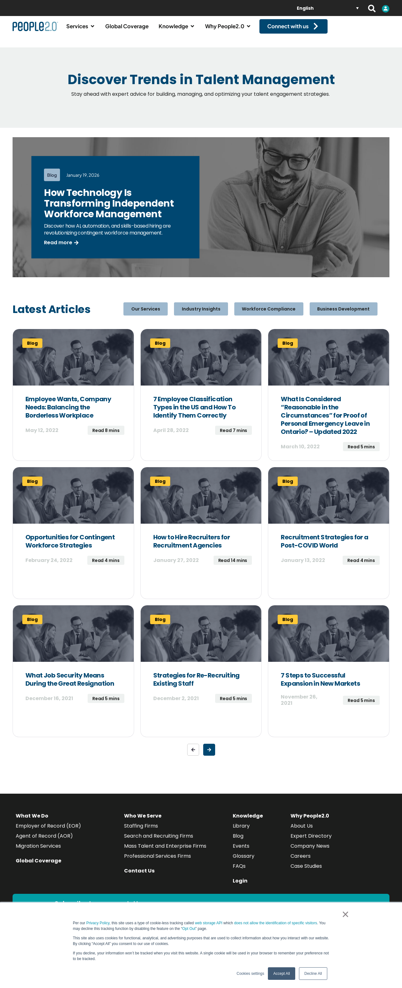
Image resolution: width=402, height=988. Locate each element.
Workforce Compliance (265, 314)
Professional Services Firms (157, 861)
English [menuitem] (305, 8)
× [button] (345, 914)
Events (241, 851)
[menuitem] (328, 8)
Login (240, 886)
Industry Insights (204, 314)
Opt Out (188, 928)
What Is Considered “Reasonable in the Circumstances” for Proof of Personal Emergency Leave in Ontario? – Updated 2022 (325, 421)
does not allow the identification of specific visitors (275, 923)
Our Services (155, 314)
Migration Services (38, 851)
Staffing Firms (141, 831)
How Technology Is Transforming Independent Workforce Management (109, 209)
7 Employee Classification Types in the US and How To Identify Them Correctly (194, 412)
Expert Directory (311, 841)
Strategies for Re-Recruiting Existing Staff (196, 685)
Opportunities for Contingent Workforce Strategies (70, 546)
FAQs (239, 871)
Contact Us (139, 876)
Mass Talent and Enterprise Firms (165, 851)
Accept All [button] (281, 973)
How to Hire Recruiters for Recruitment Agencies (191, 546)
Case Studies (306, 871)
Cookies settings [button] (250, 973)
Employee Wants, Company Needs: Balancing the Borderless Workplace (68, 412)
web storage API (209, 923)
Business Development (333, 314)
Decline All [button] (313, 973)
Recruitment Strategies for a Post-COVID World (324, 546)
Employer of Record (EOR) (48, 831)
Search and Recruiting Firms (158, 841)
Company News (310, 851)
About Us (302, 831)
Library (241, 831)
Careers (301, 861)
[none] (328, 8)
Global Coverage (38, 866)
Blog (238, 841)
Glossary (243, 861)
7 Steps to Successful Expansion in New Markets (320, 685)
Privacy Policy (98, 923)
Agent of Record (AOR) (44, 841)
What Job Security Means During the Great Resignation (69, 685)
